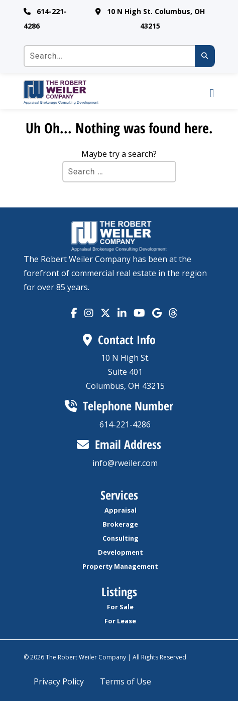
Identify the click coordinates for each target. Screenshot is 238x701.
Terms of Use (125, 681)
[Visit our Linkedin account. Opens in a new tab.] (122, 313)
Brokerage (120, 524)
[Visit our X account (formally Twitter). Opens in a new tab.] (105, 313)
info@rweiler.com (125, 463)
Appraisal (120, 510)
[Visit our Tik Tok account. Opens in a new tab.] (157, 313)
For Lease (120, 620)
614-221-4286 (125, 424)
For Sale (120, 606)
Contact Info (119, 339)
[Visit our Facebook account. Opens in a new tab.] (74, 313)
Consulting (120, 538)
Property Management (120, 566)
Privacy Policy (59, 681)
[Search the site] (119, 56)
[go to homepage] (107, 92)
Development (120, 552)
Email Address (119, 444)
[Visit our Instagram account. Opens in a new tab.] (88, 313)
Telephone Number (119, 405)
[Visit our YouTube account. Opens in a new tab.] (139, 313)
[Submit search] (205, 56)
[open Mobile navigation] (202, 92)
